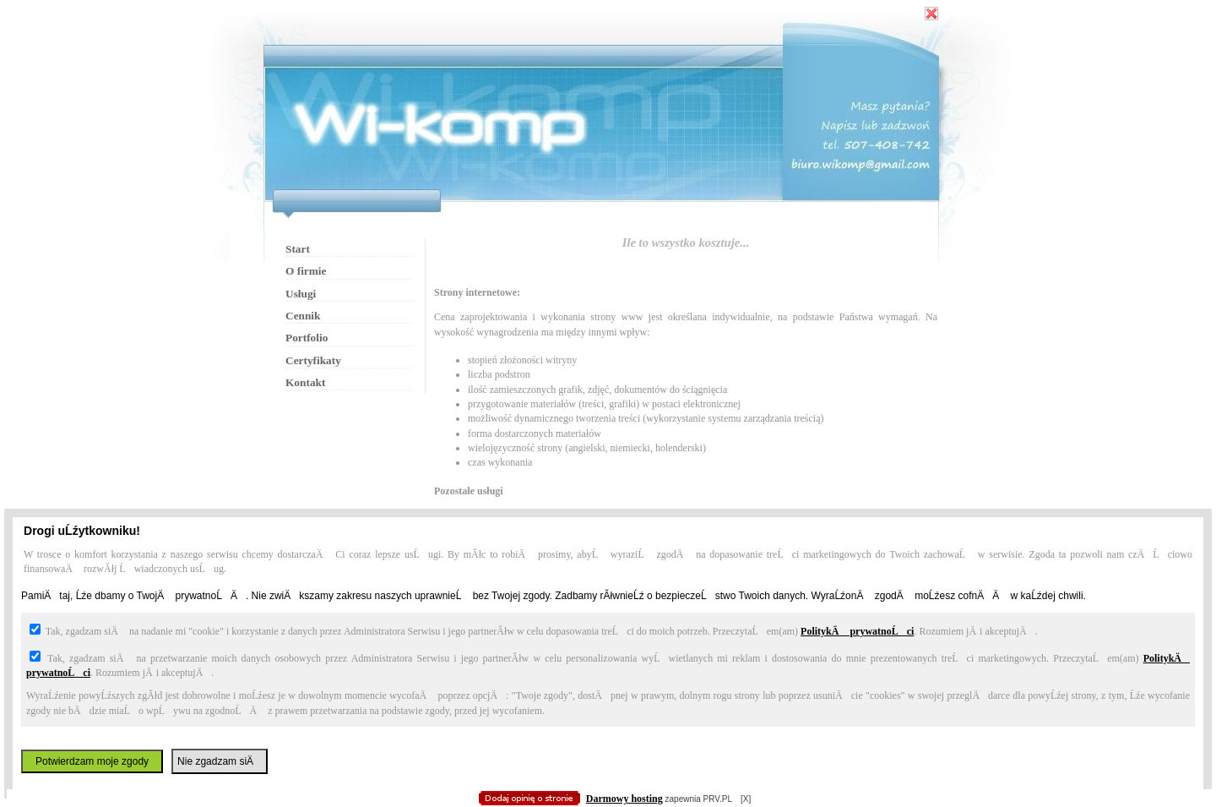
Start (297, 249)
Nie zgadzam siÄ (219, 761)
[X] (746, 799)
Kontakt (305, 382)
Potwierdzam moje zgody (92, 761)
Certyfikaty (313, 360)
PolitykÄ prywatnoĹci (857, 631)
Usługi (300, 293)
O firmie (305, 270)
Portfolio (306, 337)
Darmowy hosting (624, 798)
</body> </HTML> (608, 84)
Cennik (302, 315)
